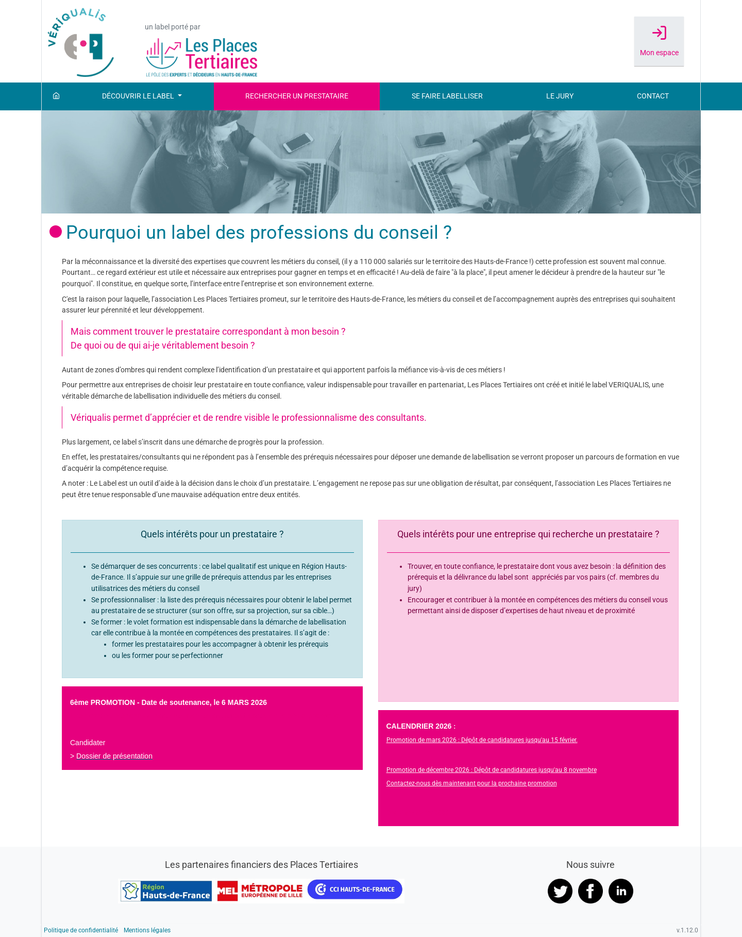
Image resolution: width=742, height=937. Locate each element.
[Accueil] (56, 96)
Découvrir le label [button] (139, 96)
